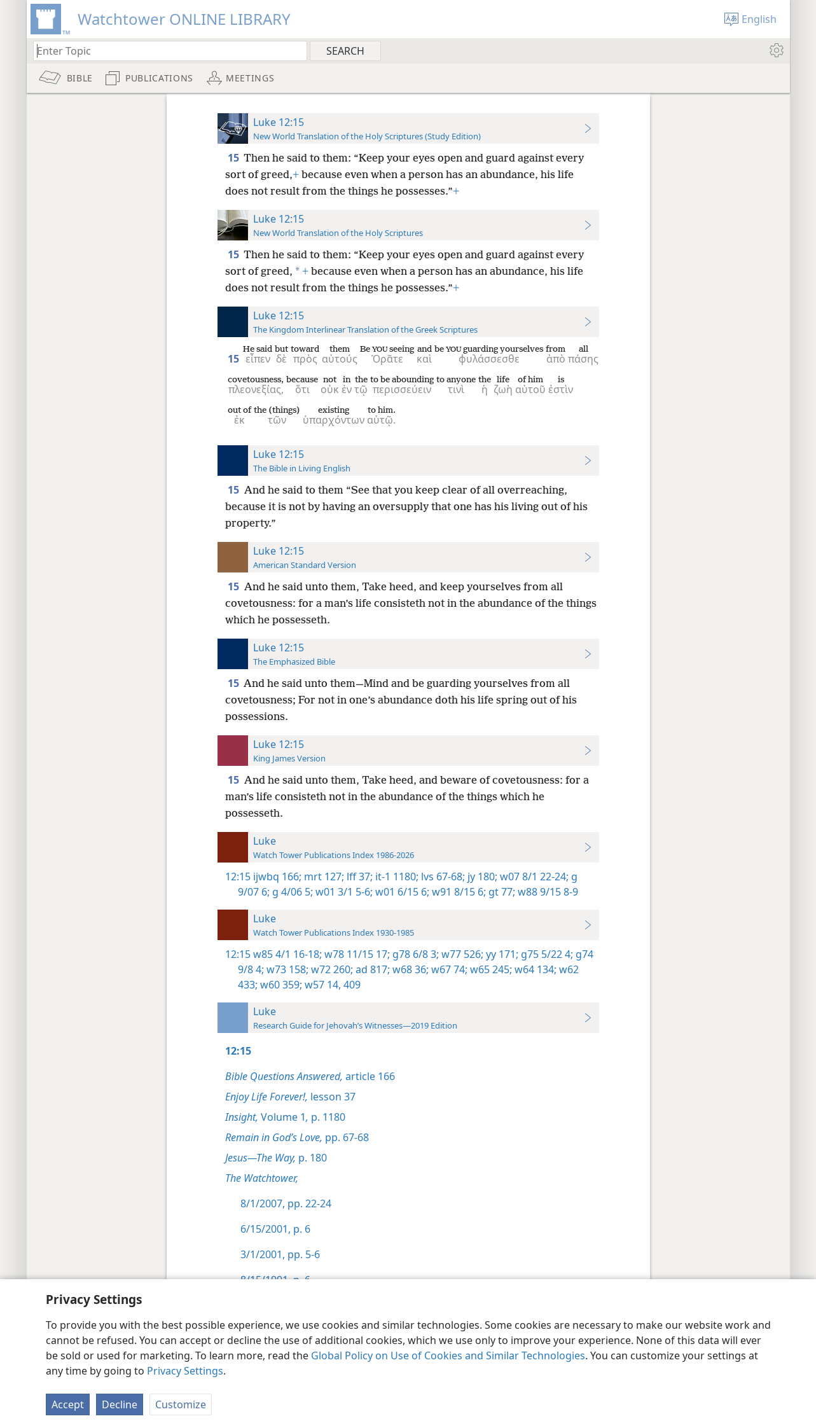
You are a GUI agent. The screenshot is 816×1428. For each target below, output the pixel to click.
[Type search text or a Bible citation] (164, 50)
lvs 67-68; (441, 877)
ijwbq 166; (277, 877)
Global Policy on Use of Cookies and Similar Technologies (448, 1355)
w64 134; (534, 969)
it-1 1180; (395, 877)
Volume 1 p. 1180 (285, 1117)
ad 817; (371, 969)
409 (351, 985)
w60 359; (280, 985)
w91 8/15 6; (457, 892)
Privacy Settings (185, 1371)
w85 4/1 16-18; (287, 954)
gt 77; (500, 892)
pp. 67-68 (297, 1137)
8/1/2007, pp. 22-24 (285, 1203)
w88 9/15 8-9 (546, 892)
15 (234, 158)
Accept (68, 1404)
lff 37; (358, 877)
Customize (180, 1404)
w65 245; (489, 969)
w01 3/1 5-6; (343, 892)
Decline (119, 1404)
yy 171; (500, 954)
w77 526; (461, 954)
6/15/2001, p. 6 (275, 1229)
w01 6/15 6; (401, 892)
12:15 (238, 877)
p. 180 (276, 1158)
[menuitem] (775, 50)
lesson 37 (290, 1097)
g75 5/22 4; (545, 954)
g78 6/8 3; (414, 954)
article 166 (310, 1076)
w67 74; (448, 969)
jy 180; (481, 877)
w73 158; (286, 969)
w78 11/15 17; (356, 954)
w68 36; (409, 969)
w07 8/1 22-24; (533, 877)
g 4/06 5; (291, 892)
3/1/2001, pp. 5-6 (280, 1254)
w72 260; (330, 969)
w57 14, (321, 985)
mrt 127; (322, 877)
